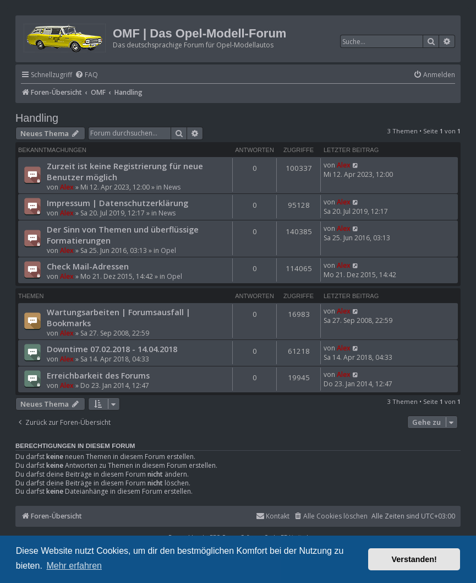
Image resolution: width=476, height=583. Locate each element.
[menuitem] (86, 75)
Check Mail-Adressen (88, 266)
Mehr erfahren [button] (74, 565)
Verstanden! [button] (414, 559)
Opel (168, 250)
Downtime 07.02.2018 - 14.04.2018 (112, 348)
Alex (67, 187)
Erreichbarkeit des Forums (98, 375)
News (171, 187)
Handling (36, 118)
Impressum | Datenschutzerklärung (117, 202)
